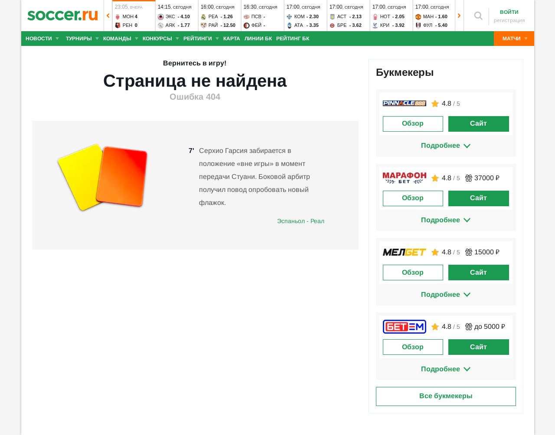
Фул (427, 25)
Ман (428, 16)
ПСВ (256, 16)
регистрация (509, 20)
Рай (213, 25)
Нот (385, 16)
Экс (170, 16)
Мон (128, 16)
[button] (108, 15)
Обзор (413, 123)
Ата (298, 25)
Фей (256, 25)
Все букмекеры (446, 395)
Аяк (170, 25)
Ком (299, 16)
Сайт (478, 123)
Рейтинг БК (292, 39)
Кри (384, 25)
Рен (127, 25)
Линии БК (258, 39)
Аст (341, 16)
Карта (231, 39)
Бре (341, 25)
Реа (213, 16)
